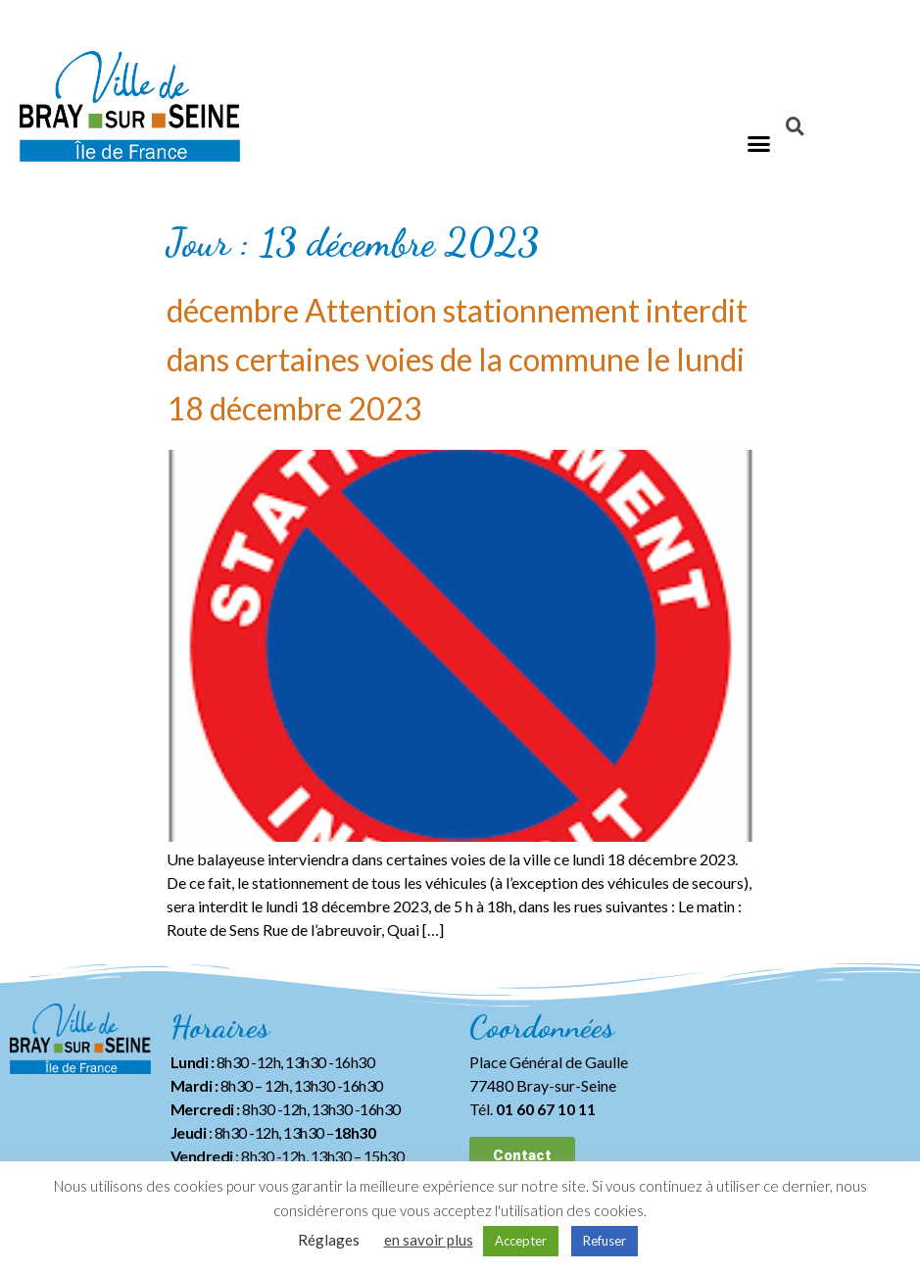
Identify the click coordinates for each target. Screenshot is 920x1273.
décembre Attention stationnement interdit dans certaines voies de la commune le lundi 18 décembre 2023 (457, 359)
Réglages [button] (329, 1240)
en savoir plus (428, 1240)
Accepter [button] (521, 1241)
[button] (759, 143)
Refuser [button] (604, 1241)
